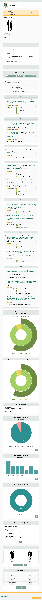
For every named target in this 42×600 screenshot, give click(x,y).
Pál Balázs (12, 559)
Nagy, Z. (25, 281)
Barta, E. (24, 181)
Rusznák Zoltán (30, 559)
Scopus (16, 105)
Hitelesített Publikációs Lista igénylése (13, 83)
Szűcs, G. (25, 203)
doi (7, 105)
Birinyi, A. (33, 215)
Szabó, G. (16, 181)
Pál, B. (8, 101)
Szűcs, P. (34, 99)
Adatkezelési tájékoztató (5, 596)
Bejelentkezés (31, 1)
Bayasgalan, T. (18, 99)
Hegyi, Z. (8, 121)
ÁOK (7, 33)
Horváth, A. (18, 179)
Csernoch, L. (32, 235)
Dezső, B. (20, 181)
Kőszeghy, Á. (29, 99)
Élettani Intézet (8, 34)
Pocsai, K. (21, 281)
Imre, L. (12, 181)
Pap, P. (8, 270)
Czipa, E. (13, 179)
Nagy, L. (8, 183)
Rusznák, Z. (9, 203)
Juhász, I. (9, 181)
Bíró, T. (18, 165)
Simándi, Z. (9, 179)
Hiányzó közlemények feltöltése (12, 82)
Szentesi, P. (24, 99)
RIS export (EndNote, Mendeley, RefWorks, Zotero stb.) (17, 81)
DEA (10, 105)
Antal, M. (15, 123)
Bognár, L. (19, 182)
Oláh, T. (12, 121)
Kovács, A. (13, 99)
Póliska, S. (33, 179)
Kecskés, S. (9, 215)
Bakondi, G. (21, 296)
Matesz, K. (29, 215)
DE (4, 33)
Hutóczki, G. (13, 182)
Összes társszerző (18, 564)
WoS (13, 105)
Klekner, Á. (23, 182)
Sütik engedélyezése (36, 597)
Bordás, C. (29, 179)
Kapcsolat (9, 1)
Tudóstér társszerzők (10, 75)
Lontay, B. (9, 251)
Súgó (4, 1)
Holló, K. (26, 121)
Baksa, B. (8, 99)
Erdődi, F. (9, 252)
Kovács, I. (9, 182)
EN (37, 1)
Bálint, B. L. (32, 182)
